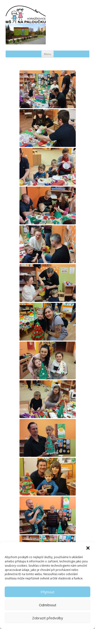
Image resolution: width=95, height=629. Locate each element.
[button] (88, 548)
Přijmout (47, 592)
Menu (47, 54)
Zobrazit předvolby (47, 618)
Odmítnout (47, 605)
